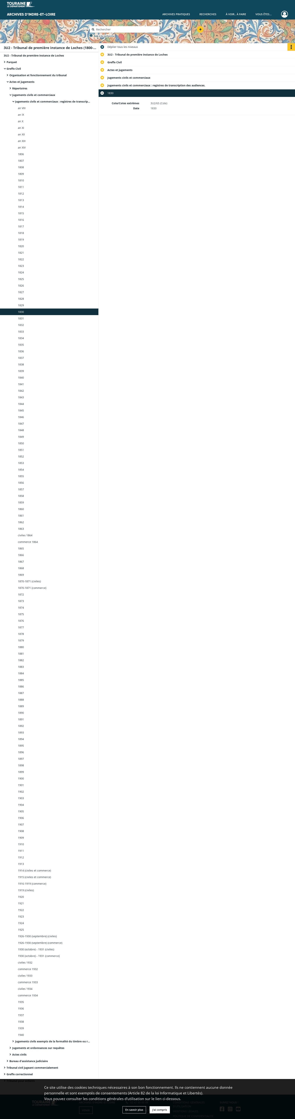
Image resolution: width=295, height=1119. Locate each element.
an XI (21, 128)
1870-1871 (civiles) (29, 581)
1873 (21, 601)
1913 (21, 864)
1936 (21, 1008)
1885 (21, 680)
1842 (21, 390)
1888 (21, 699)
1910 (21, 844)
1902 (21, 791)
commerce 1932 (28, 969)
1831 (21, 318)
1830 (21, 312)
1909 (21, 837)
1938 (21, 1021)
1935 (21, 1002)
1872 (21, 594)
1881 (21, 653)
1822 (21, 259)
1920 (21, 897)
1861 (21, 515)
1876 (21, 621)
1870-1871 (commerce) (32, 588)
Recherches (207, 14)
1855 (21, 476)
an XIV (22, 147)
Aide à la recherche (104, 36)
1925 (21, 929)
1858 (21, 496)
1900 (21, 778)
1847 (21, 423)
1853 (21, 463)
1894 (21, 739)
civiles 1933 (25, 975)
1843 (21, 397)
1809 (21, 174)
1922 (21, 910)
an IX (21, 114)
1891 (21, 719)
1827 (21, 292)
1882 (21, 660)
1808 (21, 167)
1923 (21, 916)
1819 (21, 239)
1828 (21, 298)
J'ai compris (159, 1109)
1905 (21, 811)
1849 (21, 436)
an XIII (22, 141)
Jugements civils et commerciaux (33, 95)
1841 (21, 384)
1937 (21, 1015)
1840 (21, 377)
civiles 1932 (25, 962)
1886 (21, 686)
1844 (21, 404)
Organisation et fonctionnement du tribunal (38, 75)
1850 (21, 443)
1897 (21, 759)
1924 (21, 923)
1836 (21, 351)
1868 (21, 568)
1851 (21, 450)
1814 (21, 206)
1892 (21, 726)
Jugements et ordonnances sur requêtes (38, 1048)
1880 (21, 647)
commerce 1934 (28, 995)
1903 (21, 798)
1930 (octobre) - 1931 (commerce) (39, 956)
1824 (21, 272)
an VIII (22, 108)
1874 (21, 607)
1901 (21, 785)
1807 (21, 160)
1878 (21, 634)
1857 (21, 489)
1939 (21, 1028)
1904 (21, 805)
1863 (21, 528)
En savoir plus (134, 1109)
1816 (21, 220)
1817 (21, 226)
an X (20, 121)
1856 (21, 482)
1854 (21, 469)
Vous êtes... (263, 14)
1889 (21, 706)
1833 (21, 331)
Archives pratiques (176, 14)
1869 (21, 574)
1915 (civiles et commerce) (34, 877)
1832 (21, 325)
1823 (21, 266)
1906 (21, 818)
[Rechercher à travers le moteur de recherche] (126, 29)
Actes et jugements (21, 82)
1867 (21, 561)
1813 (21, 200)
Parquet (12, 62)
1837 (21, 358)
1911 (21, 851)
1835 (21, 344)
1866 (21, 555)
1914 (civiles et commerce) (34, 870)
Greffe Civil (14, 68)
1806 (21, 154)
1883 (21, 667)
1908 (21, 831)
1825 (21, 279)
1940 (21, 1035)
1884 (21, 673)
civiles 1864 (25, 535)
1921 (21, 903)
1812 (21, 193)
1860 (21, 509)
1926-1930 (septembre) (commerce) (40, 943)
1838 (21, 364)
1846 (21, 417)
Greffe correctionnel (20, 1074)
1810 (21, 180)
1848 (21, 430)
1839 (21, 371)
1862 (21, 522)
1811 (21, 187)
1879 (21, 640)
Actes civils (19, 1054)
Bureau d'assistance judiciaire (28, 1061)
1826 (21, 285)
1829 (21, 305)
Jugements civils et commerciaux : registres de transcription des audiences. (52, 101)
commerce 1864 (28, 542)
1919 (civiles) (26, 890)
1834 (21, 338)
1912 (21, 857)
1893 (21, 732)
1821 (21, 252)
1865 (21, 548)
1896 (21, 752)
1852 (21, 456)
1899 (21, 772)
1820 (21, 246)
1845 (21, 410)
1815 (21, 213)
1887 (21, 693)
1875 (21, 614)
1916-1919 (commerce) (32, 883)
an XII (21, 134)
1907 (21, 824)
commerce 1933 (28, 982)
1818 (21, 233)
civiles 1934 (25, 989)
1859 (21, 502)
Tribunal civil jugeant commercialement (32, 1067)
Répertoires (19, 88)
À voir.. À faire (236, 14)
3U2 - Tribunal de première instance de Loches (34, 55)
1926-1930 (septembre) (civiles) (37, 936)
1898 (21, 765)
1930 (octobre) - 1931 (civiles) (36, 949)
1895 (21, 745)
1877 (21, 627)
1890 (21, 713)
